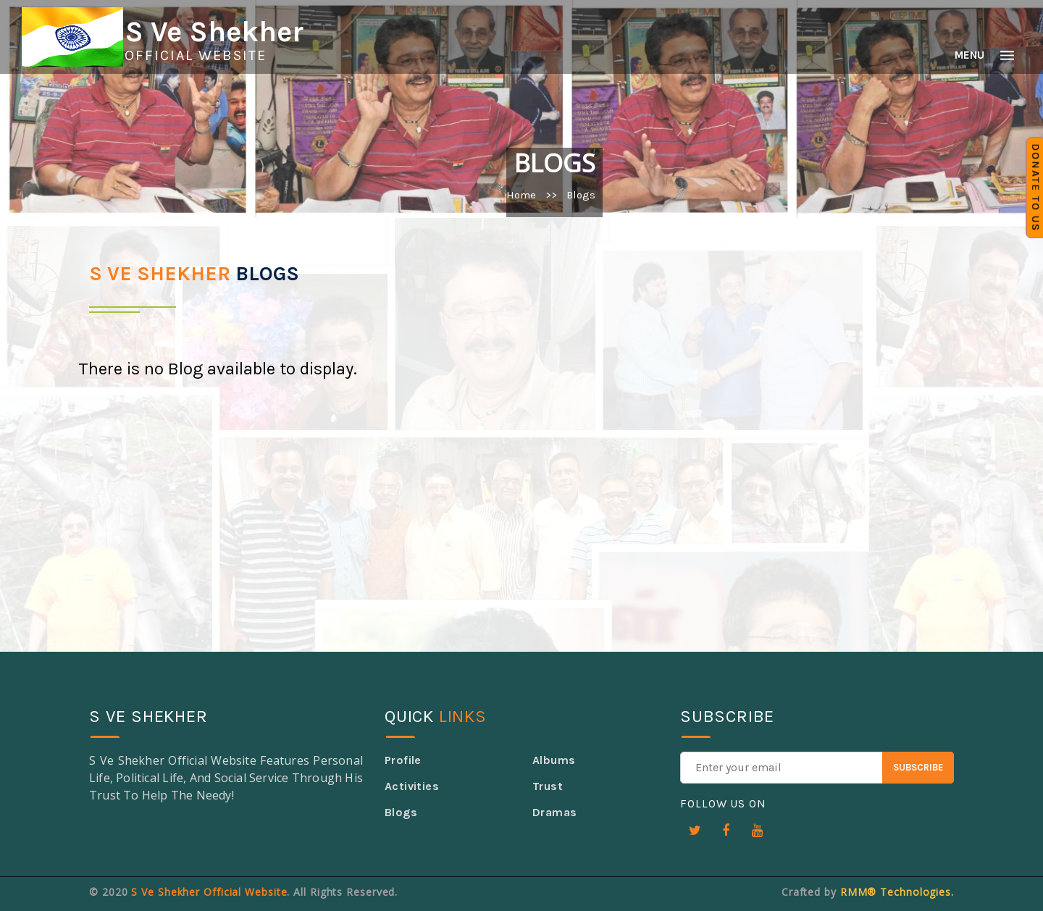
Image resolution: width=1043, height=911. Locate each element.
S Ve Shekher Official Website (209, 892)
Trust (547, 786)
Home (521, 194)
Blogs (401, 812)
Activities (412, 786)
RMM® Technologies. (897, 892)
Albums (553, 760)
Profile (403, 760)
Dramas (554, 812)
